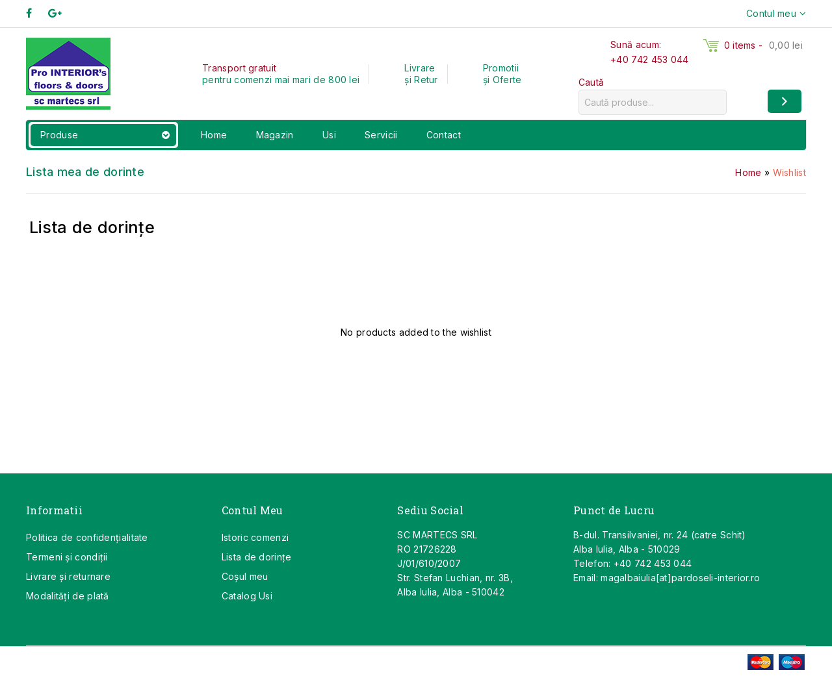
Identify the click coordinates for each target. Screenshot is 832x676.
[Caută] (784, 101)
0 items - (763, 45)
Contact (443, 134)
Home (214, 134)
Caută (591, 82)
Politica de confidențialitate (87, 537)
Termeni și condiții (67, 556)
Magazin (275, 134)
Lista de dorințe (257, 556)
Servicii (381, 134)
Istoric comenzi (255, 537)
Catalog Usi (247, 595)
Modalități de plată (67, 595)
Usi (329, 134)
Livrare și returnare (68, 576)
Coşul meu (245, 576)
